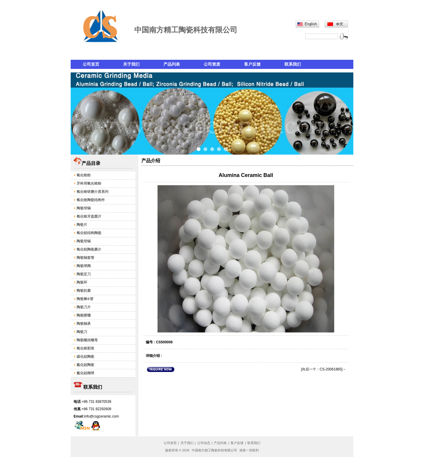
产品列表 (171, 64)
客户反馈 (252, 64)
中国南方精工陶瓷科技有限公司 (215, 450)
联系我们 (292, 64)
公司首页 (91, 64)
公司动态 (203, 443)
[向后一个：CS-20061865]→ (323, 369)
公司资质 (212, 64)
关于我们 (131, 64)
